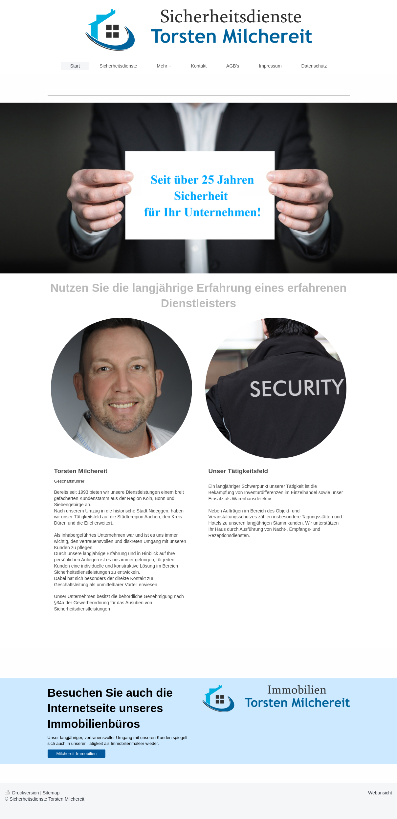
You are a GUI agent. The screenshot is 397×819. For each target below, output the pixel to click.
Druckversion (22, 792)
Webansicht (380, 792)
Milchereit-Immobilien (76, 753)
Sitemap (51, 792)
